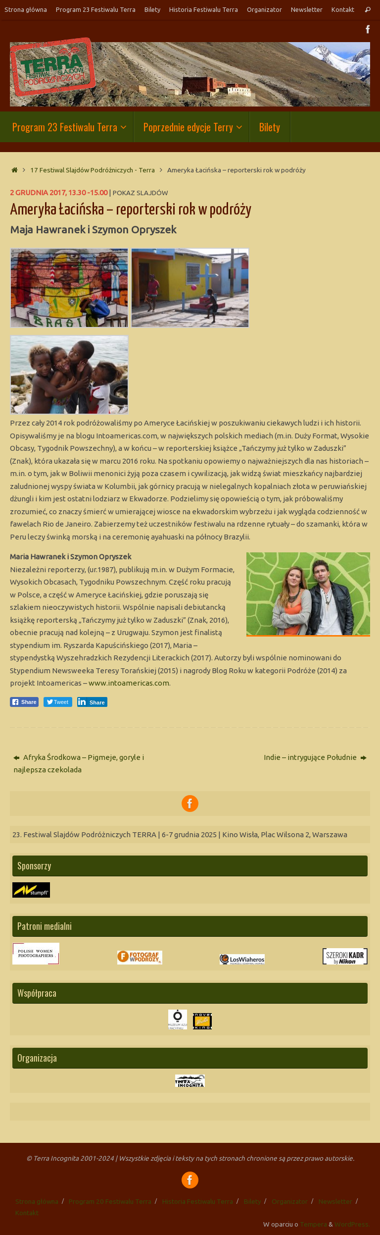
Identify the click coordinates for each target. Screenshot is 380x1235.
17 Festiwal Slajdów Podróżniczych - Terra (92, 170)
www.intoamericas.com (129, 683)
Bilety (152, 9)
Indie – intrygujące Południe (315, 757)
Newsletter (307, 9)
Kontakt (343, 9)
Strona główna (25, 9)
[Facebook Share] (24, 702)
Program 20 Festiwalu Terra (110, 1201)
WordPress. (352, 1224)
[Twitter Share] (58, 702)
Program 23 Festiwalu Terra (96, 9)
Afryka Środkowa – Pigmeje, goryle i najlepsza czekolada (78, 763)
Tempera (313, 1224)
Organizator (264, 9)
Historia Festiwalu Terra (203, 9)
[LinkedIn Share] (92, 702)
